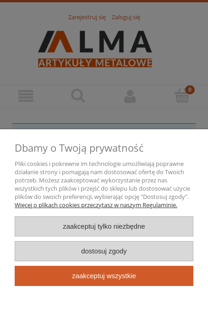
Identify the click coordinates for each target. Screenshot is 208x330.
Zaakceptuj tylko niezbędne (104, 226)
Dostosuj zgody (104, 251)
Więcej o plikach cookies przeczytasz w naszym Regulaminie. (96, 205)
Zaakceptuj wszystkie (104, 276)
